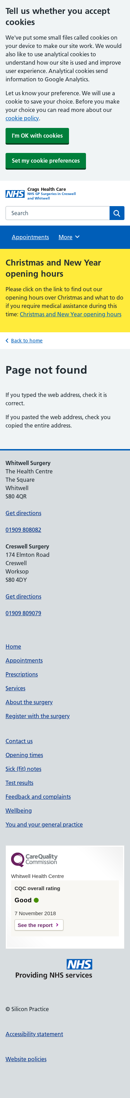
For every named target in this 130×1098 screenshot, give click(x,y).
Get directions (23, 513)
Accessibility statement (34, 1034)
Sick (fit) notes (23, 768)
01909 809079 (23, 613)
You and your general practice (44, 824)
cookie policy (22, 118)
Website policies (26, 1059)
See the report (35, 925)
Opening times (24, 754)
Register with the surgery (38, 716)
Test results (19, 782)
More (69, 237)
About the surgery (29, 702)
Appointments (30, 237)
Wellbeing (19, 810)
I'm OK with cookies (37, 135)
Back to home (27, 340)
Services (15, 688)
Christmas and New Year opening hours (70, 314)
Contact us (19, 741)
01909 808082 (23, 529)
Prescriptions (22, 674)
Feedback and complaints (38, 796)
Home (13, 646)
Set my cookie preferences (46, 160)
